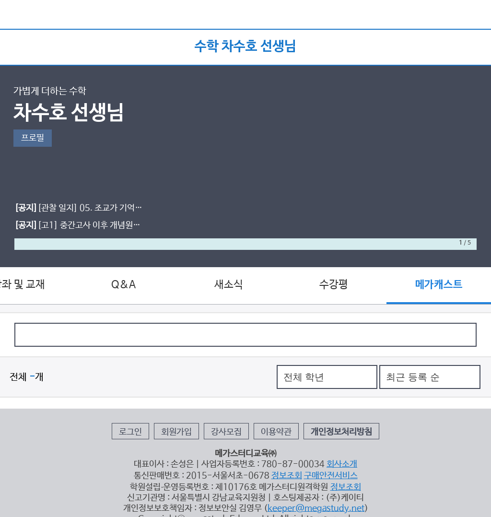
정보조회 (286, 476)
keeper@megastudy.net (316, 508)
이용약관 (276, 432)
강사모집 (226, 432)
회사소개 (342, 464)
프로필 (32, 138)
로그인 (130, 432)
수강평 (333, 285)
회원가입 (176, 432)
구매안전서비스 (331, 476)
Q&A (123, 285)
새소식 (228, 285)
